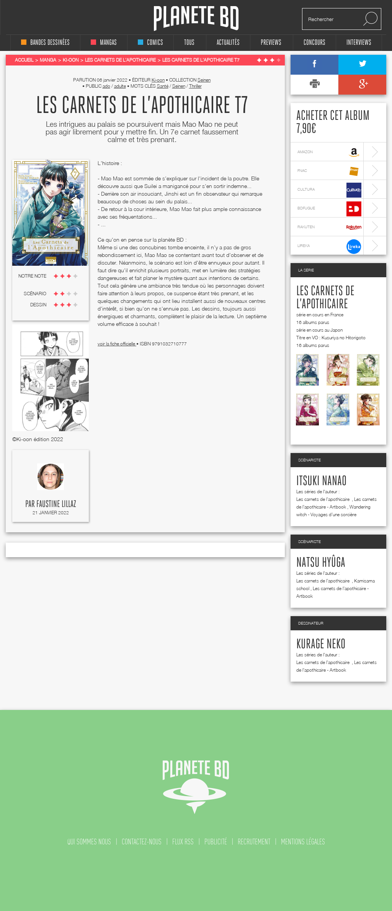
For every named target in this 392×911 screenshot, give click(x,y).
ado (106, 86)
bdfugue (329, 208)
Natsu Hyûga (320, 563)
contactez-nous (142, 841)
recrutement (254, 841)
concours (314, 42)
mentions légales (303, 841)
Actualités (228, 42)
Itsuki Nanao (321, 481)
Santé (162, 86)
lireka (329, 246)
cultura (329, 190)
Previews (271, 42)
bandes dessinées (45, 42)
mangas (104, 42)
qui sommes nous (89, 841)
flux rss (183, 841)
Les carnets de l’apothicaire (323, 499)
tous (189, 42)
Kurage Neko (320, 644)
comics (150, 42)
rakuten (329, 227)
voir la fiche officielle (117, 344)
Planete (196, 18)
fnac (329, 171)
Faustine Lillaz (56, 504)
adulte (120, 86)
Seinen (204, 80)
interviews (358, 42)
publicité (215, 841)
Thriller (195, 86)
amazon (329, 152)
